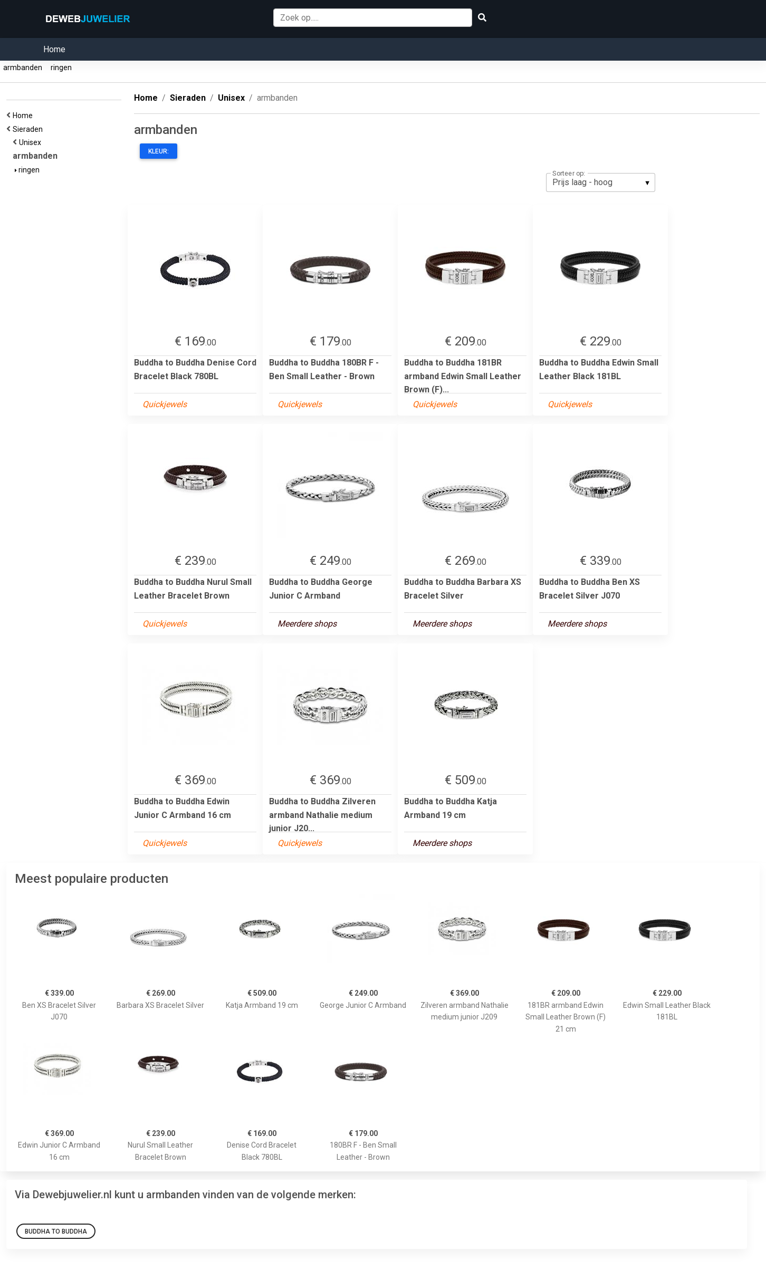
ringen (61, 67)
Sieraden (29, 129)
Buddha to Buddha (56, 1231)
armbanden (22, 67)
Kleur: (158, 151)
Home (54, 49)
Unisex (31, 142)
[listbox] (600, 182)
